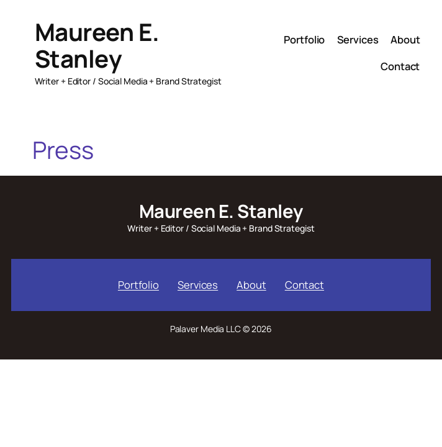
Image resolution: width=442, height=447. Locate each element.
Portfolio (138, 285)
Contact (304, 285)
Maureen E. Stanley (97, 45)
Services (198, 285)
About (251, 285)
